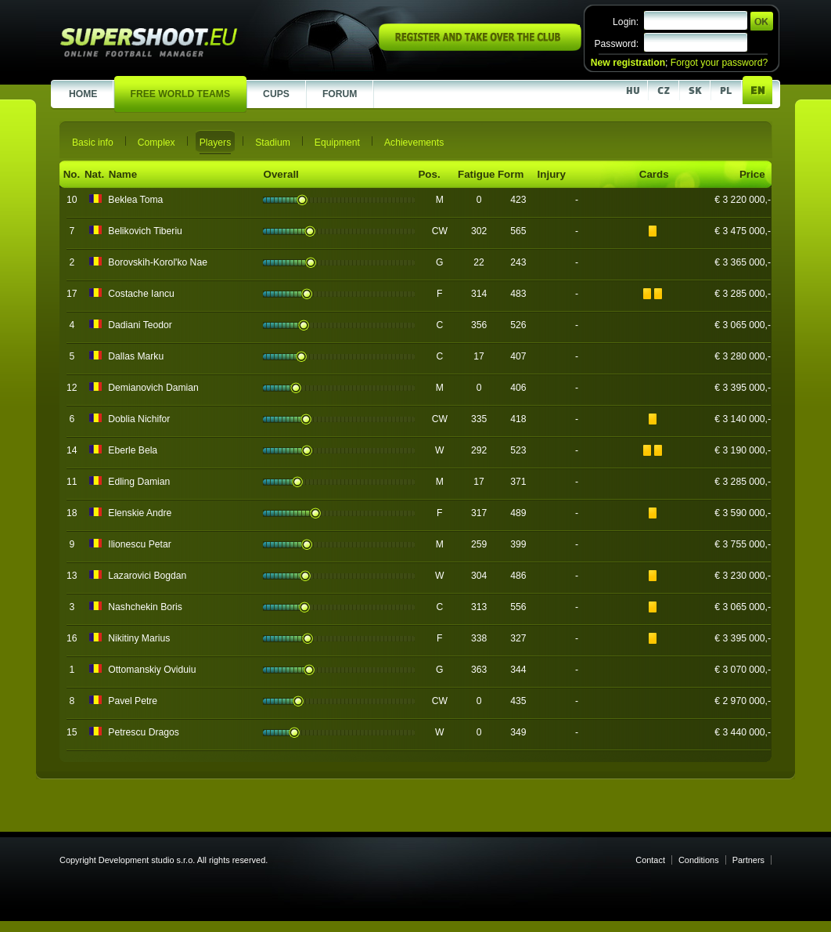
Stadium (272, 142)
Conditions (698, 860)
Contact (650, 860)
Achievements (414, 142)
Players (216, 142)
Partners (748, 860)
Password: (616, 43)
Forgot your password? (719, 62)
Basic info (92, 142)
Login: (626, 21)
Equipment (337, 142)
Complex (156, 142)
